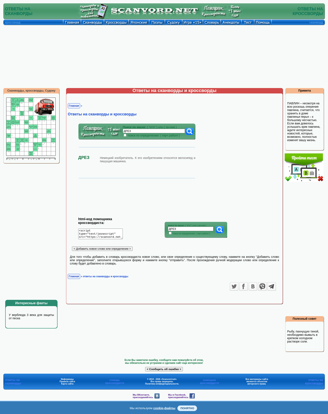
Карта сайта (67, 384)
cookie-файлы (164, 408)
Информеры (67, 379)
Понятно (187, 408)
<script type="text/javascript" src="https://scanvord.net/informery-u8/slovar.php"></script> (103, 234)
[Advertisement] (164, 56)
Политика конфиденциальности (161, 384)
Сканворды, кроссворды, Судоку (31, 90)
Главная (74, 105)
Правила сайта (67, 381)
